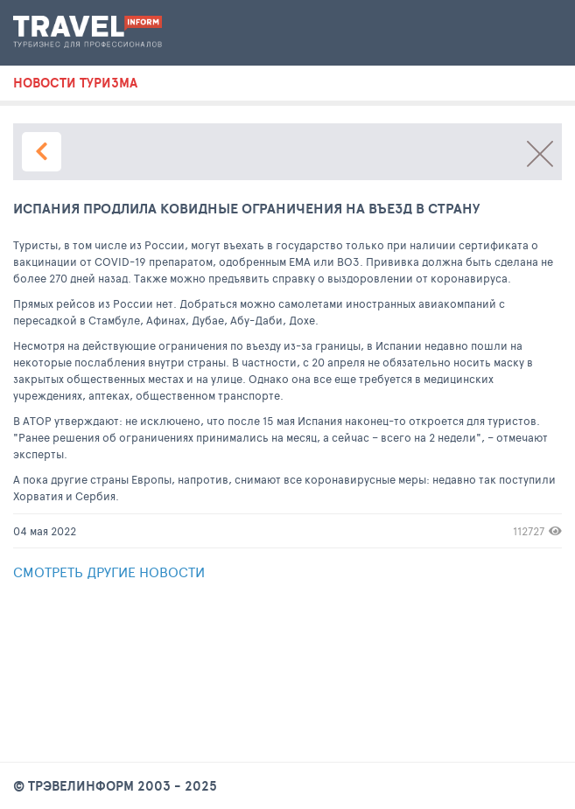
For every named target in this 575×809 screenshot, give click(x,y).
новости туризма (75, 83)
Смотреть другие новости (109, 571)
